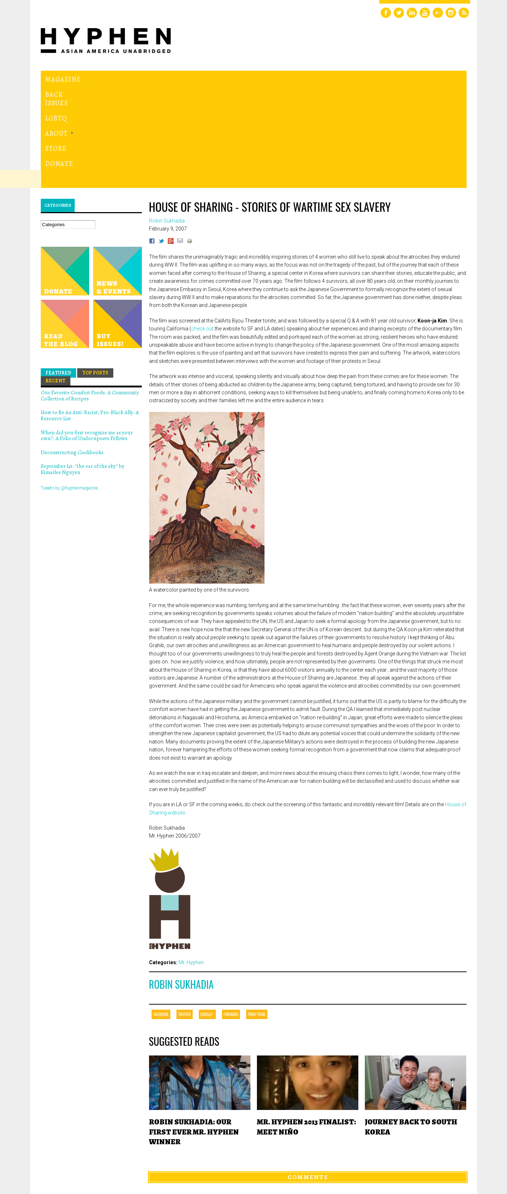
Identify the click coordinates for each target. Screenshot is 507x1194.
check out (202, 229)
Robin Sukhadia (181, 885)
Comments (308, 1078)
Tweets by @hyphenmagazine (69, 388)
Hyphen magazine (74, 1158)
